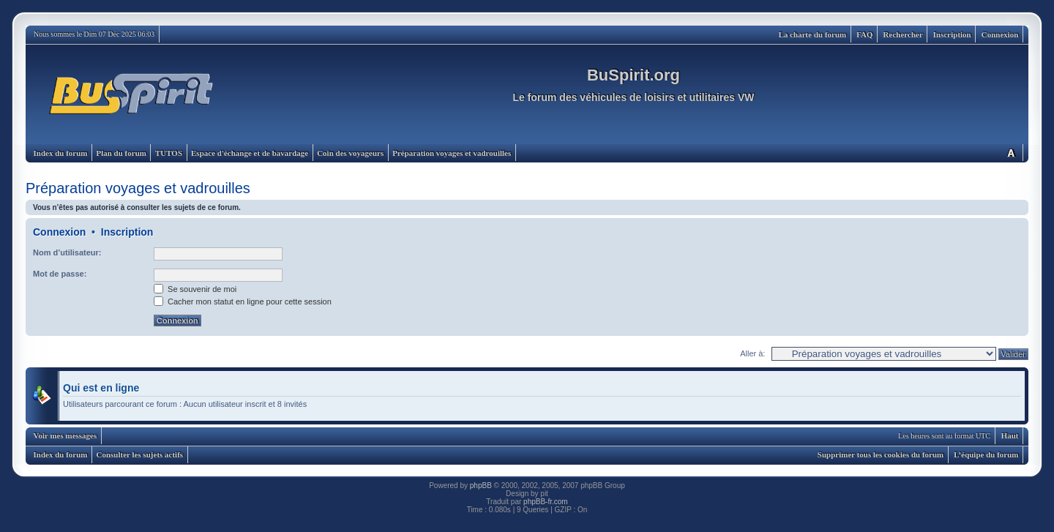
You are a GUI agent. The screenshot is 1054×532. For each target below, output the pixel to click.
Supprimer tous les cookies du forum (880, 454)
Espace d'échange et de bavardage (249, 153)
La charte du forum (813, 34)
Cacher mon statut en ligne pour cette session (243, 301)
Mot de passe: (59, 273)
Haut (1010, 435)
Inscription (952, 34)
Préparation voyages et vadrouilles (451, 153)
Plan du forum (121, 153)
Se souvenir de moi (195, 289)
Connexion (1000, 34)
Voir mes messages (65, 435)
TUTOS (168, 153)
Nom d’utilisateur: (67, 252)
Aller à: (752, 353)
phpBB (481, 486)
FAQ (864, 34)
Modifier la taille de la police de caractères (1010, 152)
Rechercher (903, 34)
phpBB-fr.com (545, 502)
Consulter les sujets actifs (139, 454)
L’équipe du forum (986, 454)
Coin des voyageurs (350, 153)
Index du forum (61, 153)
